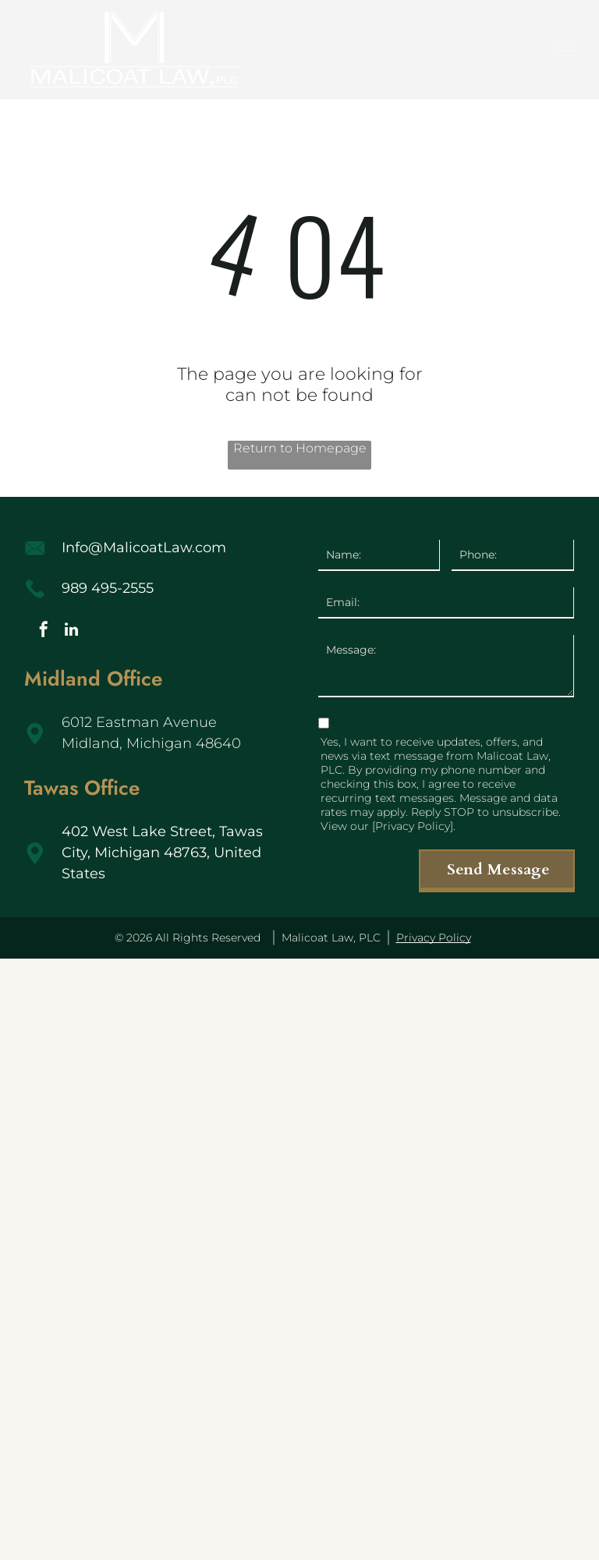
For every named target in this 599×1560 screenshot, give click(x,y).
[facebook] (43, 631)
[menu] (564, 50)
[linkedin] (71, 631)
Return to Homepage (300, 448)
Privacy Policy (433, 938)
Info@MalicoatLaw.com (144, 547)
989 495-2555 (108, 588)
